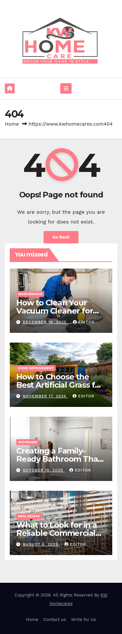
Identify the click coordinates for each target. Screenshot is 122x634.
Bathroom (27, 442)
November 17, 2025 (45, 396)
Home (12, 124)
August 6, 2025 (41, 544)
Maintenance (30, 294)
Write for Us (83, 619)
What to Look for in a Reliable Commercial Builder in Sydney (56, 533)
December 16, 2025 (45, 322)
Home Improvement (36, 368)
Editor (84, 322)
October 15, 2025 (44, 470)
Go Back (61, 237)
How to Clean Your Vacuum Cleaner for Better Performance (55, 311)
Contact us (54, 619)
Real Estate (29, 516)
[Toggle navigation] (66, 88)
